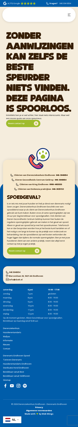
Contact (6, 348)
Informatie (8, 340)
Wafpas (6, 336)
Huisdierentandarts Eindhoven (17, 363)
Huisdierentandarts (12, 332)
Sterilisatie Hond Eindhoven (16, 367)
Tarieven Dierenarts (12, 359)
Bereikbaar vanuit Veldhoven (16, 376)
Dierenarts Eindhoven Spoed (16, 355)
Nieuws (6, 344)
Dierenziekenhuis (11, 328)
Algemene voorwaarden (39, 410)
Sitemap (7, 380)
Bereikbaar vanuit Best (13, 371)
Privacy (39, 407)
